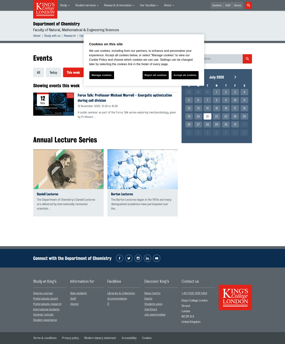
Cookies (146, 338)
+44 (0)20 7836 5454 (194, 293)
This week (73, 72)
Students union (153, 304)
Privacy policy (70, 338)
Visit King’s (150, 309)
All (38, 72)
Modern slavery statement (100, 338)
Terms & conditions (45, 338)
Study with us (52, 35)
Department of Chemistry (56, 24)
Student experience (45, 320)
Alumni (237, 5)
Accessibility (129, 338)
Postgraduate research (47, 304)
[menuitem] (65, 5)
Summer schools (43, 314)
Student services (85, 5)
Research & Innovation (118, 5)
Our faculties (148, 5)
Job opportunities (154, 314)
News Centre (152, 293)
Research (70, 35)
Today (53, 72)
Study (63, 5)
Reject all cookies (156, 75)
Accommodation (117, 298)
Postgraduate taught (45, 298)
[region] (144, 60)
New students (78, 293)
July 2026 (216, 77)
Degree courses (43, 293)
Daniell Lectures (47, 194)
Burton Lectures (122, 194)
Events (148, 298)
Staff (227, 5)
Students (217, 5)
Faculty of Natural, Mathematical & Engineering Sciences (76, 30)
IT (108, 304)
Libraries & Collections (121, 293)
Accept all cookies (185, 75)
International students (46, 309)
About (167, 5)
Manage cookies (102, 75)
